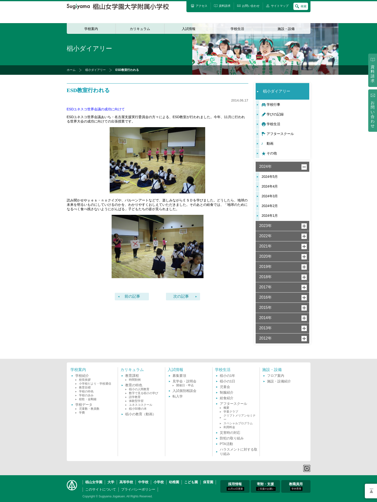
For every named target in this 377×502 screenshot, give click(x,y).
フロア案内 (275, 376)
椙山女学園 (93, 482)
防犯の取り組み (232, 438)
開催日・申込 (185, 385)
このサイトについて (100, 489)
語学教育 (135, 397)
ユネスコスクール (140, 405)
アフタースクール (280, 134)
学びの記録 (275, 114)
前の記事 (132, 296)
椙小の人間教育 (139, 389)
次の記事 (181, 296)
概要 (226, 407)
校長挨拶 (85, 379)
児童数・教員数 (89, 408)
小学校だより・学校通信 (95, 383)
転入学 (178, 396)
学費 (82, 412)
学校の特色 (86, 391)
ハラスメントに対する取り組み (238, 451)
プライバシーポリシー (138, 489)
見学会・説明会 (184, 381)
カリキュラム (140, 29)
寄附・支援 (266, 486)
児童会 (225, 387)
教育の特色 (133, 385)
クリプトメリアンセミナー (239, 417)
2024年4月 (270, 186)
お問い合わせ (373, 114)
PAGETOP (371, 491)
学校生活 (237, 29)
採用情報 (235, 486)
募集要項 (179, 376)
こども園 (191, 482)
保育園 (208, 482)
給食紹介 (226, 398)
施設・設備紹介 (279, 381)
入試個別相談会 (184, 391)
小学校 (159, 482)
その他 (272, 153)
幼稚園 (174, 482)
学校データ (83, 405)
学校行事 (273, 104)
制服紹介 (226, 392)
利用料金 (229, 427)
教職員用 (296, 486)
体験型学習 (136, 401)
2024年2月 (270, 206)
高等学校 (126, 482)
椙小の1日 (227, 381)
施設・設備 (286, 29)
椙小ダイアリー (95, 70)
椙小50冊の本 (138, 408)
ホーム (71, 70)
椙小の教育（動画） (140, 414)
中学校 (143, 482)
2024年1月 (270, 216)
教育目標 (85, 387)
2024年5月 (270, 177)
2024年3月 (270, 196)
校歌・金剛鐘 (88, 399)
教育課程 (132, 376)
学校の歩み (86, 395)
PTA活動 (226, 444)
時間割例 (135, 379)
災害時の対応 (230, 433)
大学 (110, 482)
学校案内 (91, 29)
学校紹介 (82, 376)
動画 (270, 143)
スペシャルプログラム (238, 423)
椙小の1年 (227, 376)
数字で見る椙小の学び (143, 393)
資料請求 (373, 74)
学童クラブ (230, 411)
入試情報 (188, 29)
